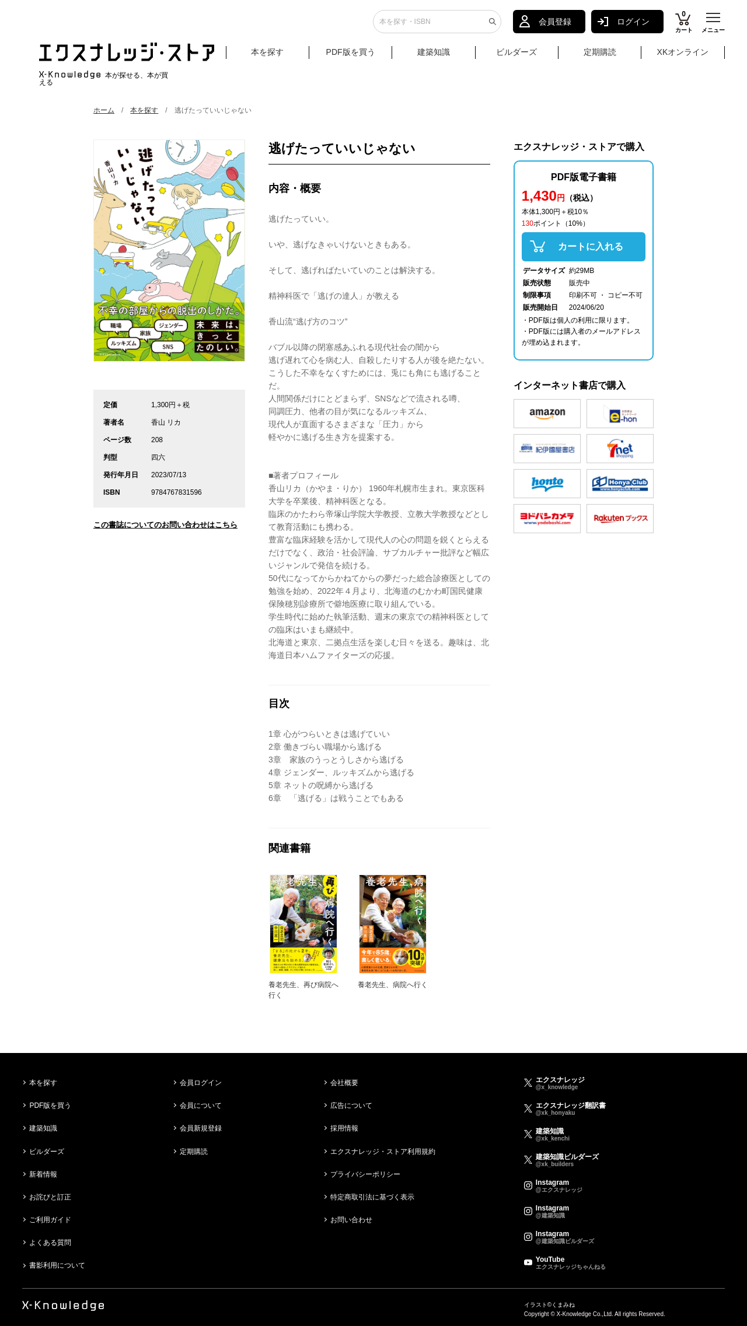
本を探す (278, 57)
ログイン (633, 26)
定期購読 (600, 56)
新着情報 (43, 1174)
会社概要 (344, 1083)
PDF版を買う (350, 56)
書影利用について (57, 1265)
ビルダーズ (516, 56)
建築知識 (433, 56)
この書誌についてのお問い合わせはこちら (165, 524)
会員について (201, 1105)
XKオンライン (683, 56)
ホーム (103, 110)
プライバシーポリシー (365, 1174)
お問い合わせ (351, 1220)
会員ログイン (201, 1083)
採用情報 (344, 1128)
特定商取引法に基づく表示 (372, 1197)
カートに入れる (590, 246)
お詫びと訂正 (50, 1197)
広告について (351, 1105)
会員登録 (555, 26)
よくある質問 (50, 1242)
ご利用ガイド (50, 1220)
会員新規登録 (201, 1128)
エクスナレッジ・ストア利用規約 (382, 1151)
